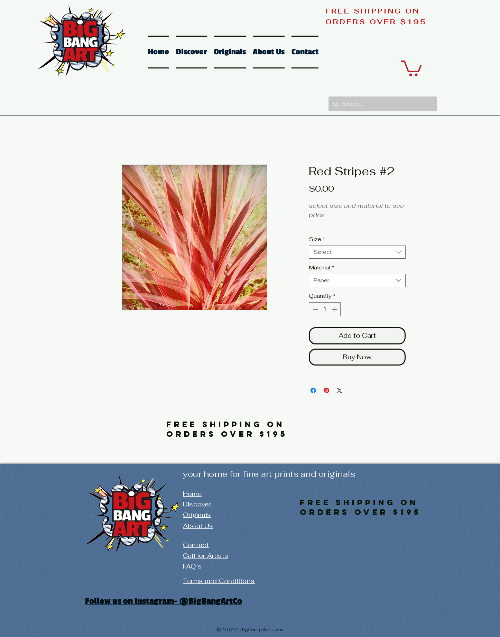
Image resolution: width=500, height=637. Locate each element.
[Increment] (335, 309)
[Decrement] (315, 309)
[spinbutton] (325, 309)
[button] (411, 67)
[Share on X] (339, 390)
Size (317, 239)
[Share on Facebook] (313, 390)
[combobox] (357, 252)
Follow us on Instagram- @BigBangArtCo (163, 601)
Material (321, 267)
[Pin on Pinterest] (326, 390)
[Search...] (382, 103)
